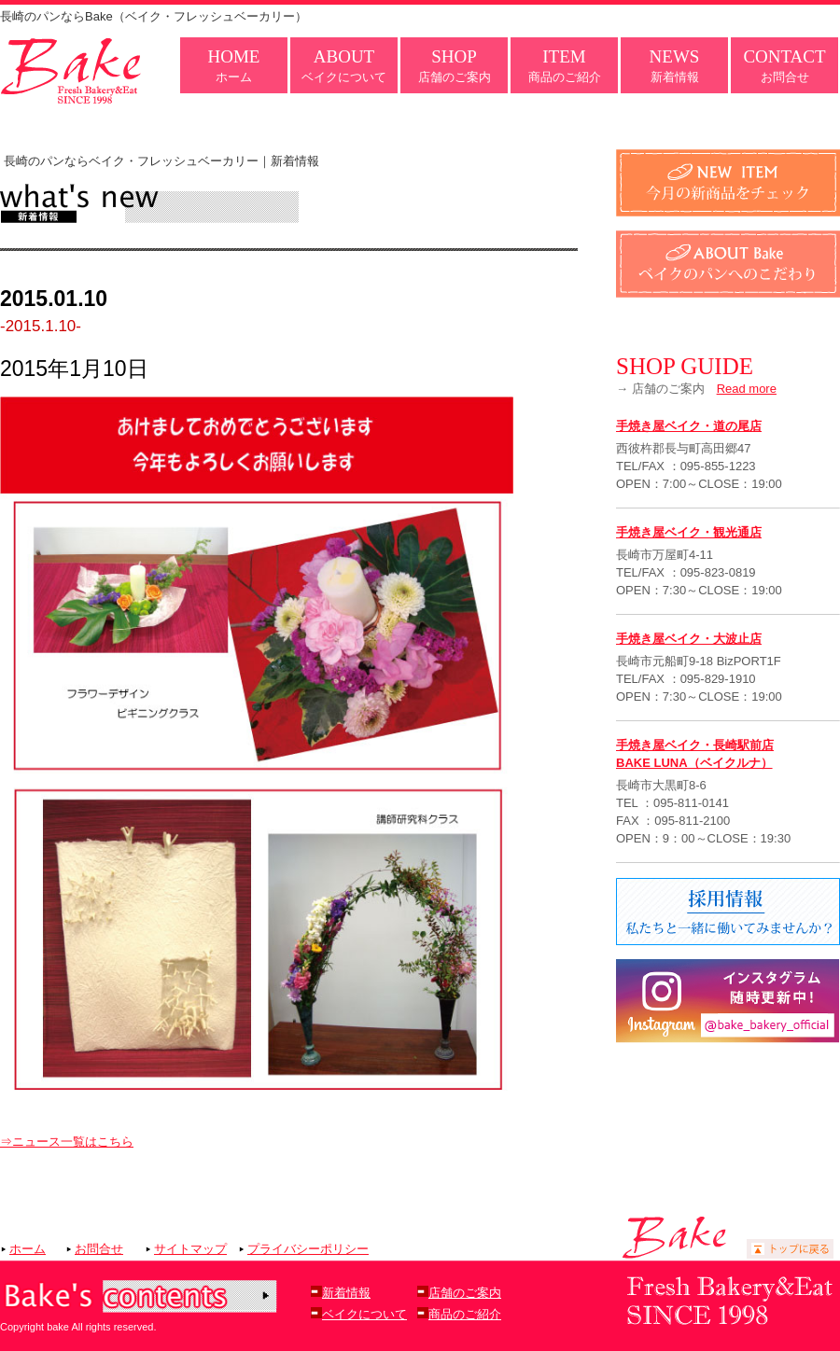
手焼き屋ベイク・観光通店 (689, 532)
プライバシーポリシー (308, 1249)
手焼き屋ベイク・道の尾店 (689, 426)
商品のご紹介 (564, 65)
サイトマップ (190, 1249)
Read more (747, 389)
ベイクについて (343, 65)
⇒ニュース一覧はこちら (66, 1142)
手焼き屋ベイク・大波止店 (689, 639)
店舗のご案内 (454, 65)
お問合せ (784, 65)
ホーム (234, 65)
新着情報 (675, 65)
